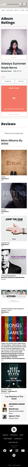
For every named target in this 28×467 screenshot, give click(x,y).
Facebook (7, 81)
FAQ (21, 435)
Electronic (4, 393)
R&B (2, 279)
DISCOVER (9, 10)
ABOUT (5, 435)
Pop (2, 180)
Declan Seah (14, 418)
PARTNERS (8, 439)
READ (3, 10)
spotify (14, 57)
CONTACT (18, 439)
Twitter (21, 81)
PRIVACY (14, 435)
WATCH (16, 10)
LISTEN (22, 10)
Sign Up (24, 4)
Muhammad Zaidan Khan (16, 412)
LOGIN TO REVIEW (14, 114)
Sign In (20, 4)
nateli (11, 406)
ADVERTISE (13, 442)
